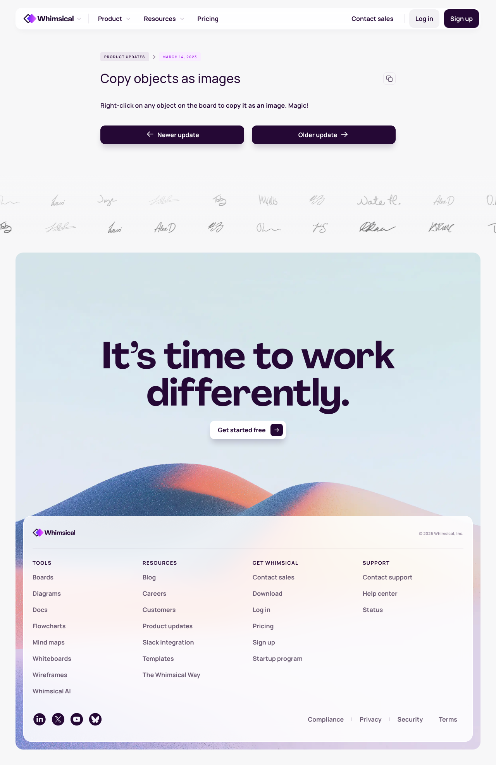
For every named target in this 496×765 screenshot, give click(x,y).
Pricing (208, 18)
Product (114, 18)
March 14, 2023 (180, 56)
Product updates (124, 56)
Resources (164, 18)
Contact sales (372, 18)
